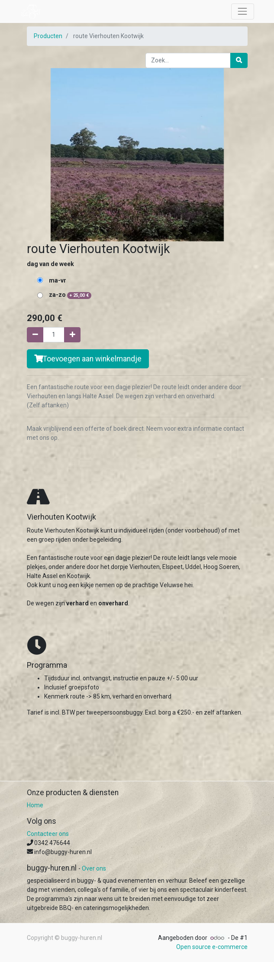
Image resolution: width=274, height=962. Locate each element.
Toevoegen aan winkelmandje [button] (88, 358)
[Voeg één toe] (72, 334)
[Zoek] (239, 60)
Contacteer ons (48, 833)
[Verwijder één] (35, 334)
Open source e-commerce (212, 946)
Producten (48, 35)
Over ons (94, 868)
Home (35, 805)
